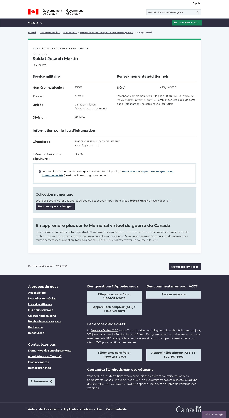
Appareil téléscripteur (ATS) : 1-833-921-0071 (114, 309)
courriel (98, 236)
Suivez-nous (41, 381)
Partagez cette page (185, 266)
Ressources (36, 333)
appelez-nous (115, 236)
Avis (99, 409)
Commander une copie (171, 100)
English (196, 3)
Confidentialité (116, 409)
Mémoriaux (70, 32)
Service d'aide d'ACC (104, 330)
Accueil (32, 32)
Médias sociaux (49, 409)
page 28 (163, 96)
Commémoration (50, 32)
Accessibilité (37, 292)
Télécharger (131, 103)
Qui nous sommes (40, 310)
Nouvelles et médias (42, 298)
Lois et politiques (40, 304)
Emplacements (38, 362)
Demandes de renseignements (49, 350)
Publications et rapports (44, 321)
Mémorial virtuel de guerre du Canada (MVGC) (106, 32)
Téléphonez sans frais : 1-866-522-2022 (114, 296)
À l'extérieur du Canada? (44, 356)
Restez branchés (39, 368)
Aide (31, 409)
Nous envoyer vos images (55, 206)
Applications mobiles (78, 409)
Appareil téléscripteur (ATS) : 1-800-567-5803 (173, 354)
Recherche (35, 327)
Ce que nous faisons (42, 316)
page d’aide (82, 232)
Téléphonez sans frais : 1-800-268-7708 (114, 354)
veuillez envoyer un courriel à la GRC (134, 240)
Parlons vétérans (174, 294)
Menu (35, 23)
